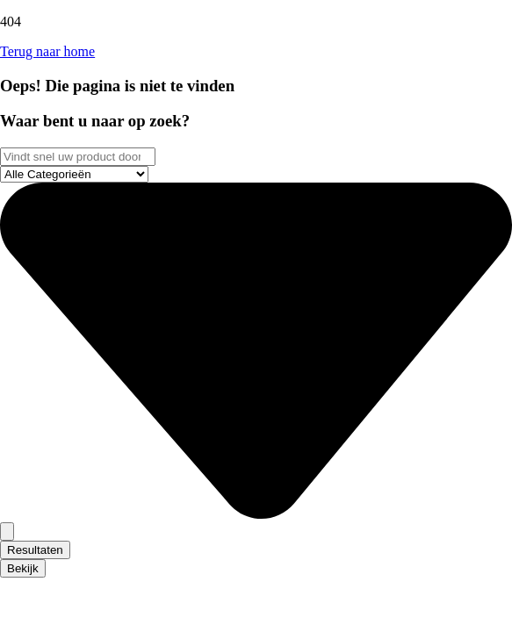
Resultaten (35, 550)
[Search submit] (7, 531)
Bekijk (23, 568)
